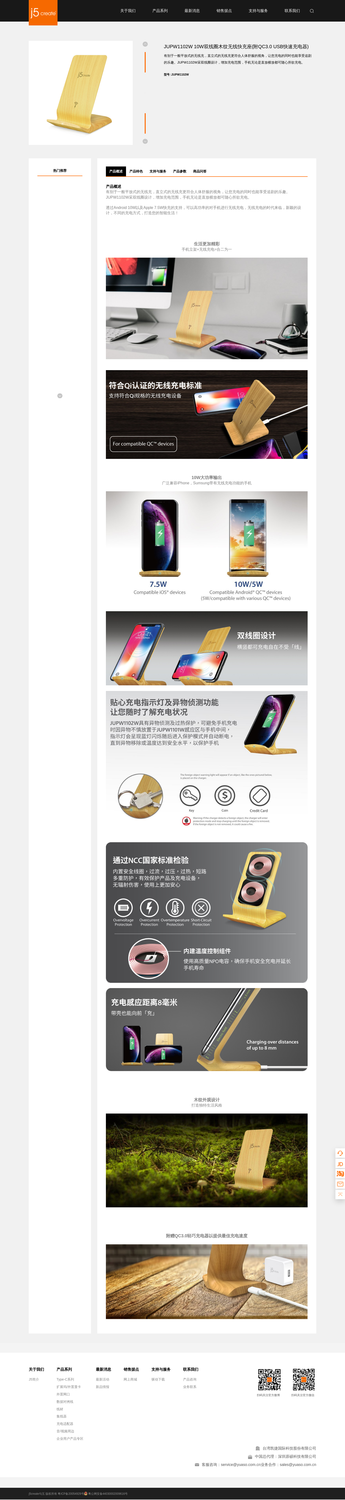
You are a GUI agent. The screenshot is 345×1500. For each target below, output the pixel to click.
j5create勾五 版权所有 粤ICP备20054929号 (56, 1494)
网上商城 (130, 1379)
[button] (145, 44)
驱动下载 (158, 1379)
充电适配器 (65, 1424)
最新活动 (102, 1379)
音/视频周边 (65, 1431)
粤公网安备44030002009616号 (107, 1494)
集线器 (62, 1416)
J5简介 (34, 1379)
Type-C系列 (65, 1379)
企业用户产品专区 (70, 1439)
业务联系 (189, 1387)
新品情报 (102, 1387)
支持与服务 (258, 11)
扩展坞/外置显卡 (69, 1387)
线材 (60, 1409)
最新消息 (192, 11)
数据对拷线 (65, 1402)
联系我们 (292, 11)
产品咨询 (189, 1379)
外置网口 (63, 1394)
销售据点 (224, 11)
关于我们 (128, 11)
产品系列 (160, 11)
